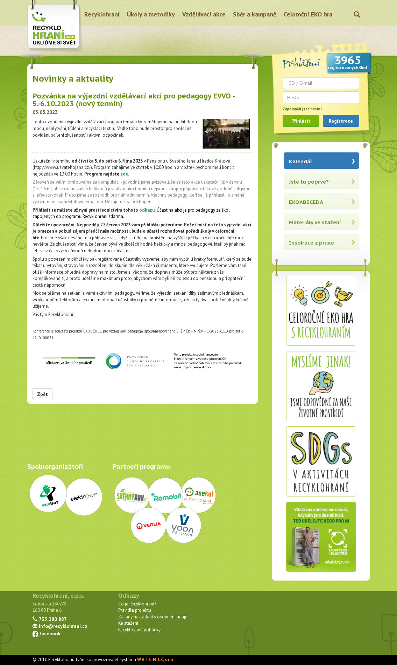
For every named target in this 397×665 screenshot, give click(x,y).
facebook (46, 633)
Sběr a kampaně (254, 14)
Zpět (42, 394)
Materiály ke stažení (315, 222)
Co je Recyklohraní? (137, 604)
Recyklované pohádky (139, 630)
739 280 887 (50, 619)
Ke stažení (128, 623)
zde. (124, 174)
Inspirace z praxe (311, 242)
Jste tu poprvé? (309, 181)
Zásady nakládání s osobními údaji (152, 617)
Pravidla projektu (134, 610)
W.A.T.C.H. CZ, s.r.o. (155, 660)
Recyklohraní (102, 14)
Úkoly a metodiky (151, 14)
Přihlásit (301, 121)
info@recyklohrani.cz (60, 626)
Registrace (341, 121)
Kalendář (300, 161)
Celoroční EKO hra (308, 14)
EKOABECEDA (306, 202)
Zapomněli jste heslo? (302, 109)
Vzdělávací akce (204, 14)
